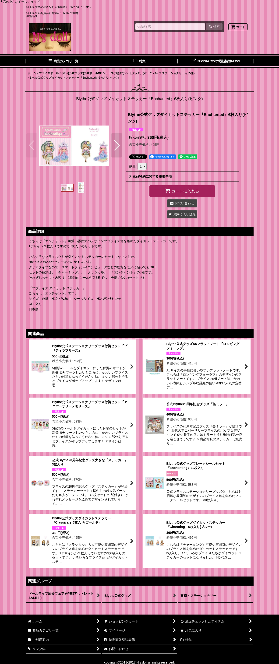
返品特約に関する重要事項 (150, 176)
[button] (31, 145)
